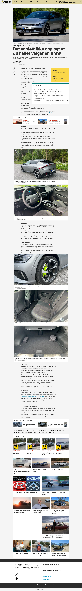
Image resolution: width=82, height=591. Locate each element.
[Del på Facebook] (14, 68)
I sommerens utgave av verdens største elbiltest (32, 396)
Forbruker (39, 1)
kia (36, 430)
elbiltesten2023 (22, 432)
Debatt (47, 1)
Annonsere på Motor (48, 576)
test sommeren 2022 (32, 400)
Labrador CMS (39, 584)
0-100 (38, 432)
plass (27, 430)
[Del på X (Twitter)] (14, 72)
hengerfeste (53, 430)
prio (23, 430)
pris (35, 432)
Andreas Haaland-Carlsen (49, 565)
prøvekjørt (51, 432)
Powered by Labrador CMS (41, 589)
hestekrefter (45, 430)
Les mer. (33, 569)
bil (31, 432)
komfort (32, 430)
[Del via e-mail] (14, 75)
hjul (40, 430)
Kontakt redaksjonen (48, 575)
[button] (66, 121)
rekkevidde (44, 432)
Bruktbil (30, 1)
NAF (57, 572)
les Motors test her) (34, 130)
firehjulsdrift (60, 430)
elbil (28, 432)
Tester (22, 1)
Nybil (15, 1)
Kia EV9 (50, 112)
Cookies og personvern (31, 584)
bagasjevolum (17, 430)
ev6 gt (15, 432)
